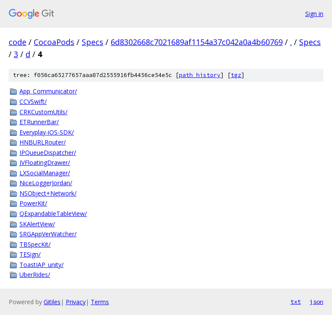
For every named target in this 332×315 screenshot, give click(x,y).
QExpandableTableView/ (53, 213)
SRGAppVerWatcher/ (48, 234)
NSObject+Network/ (48, 193)
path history (199, 75)
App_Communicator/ (48, 91)
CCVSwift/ (33, 101)
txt (295, 301)
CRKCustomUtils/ (43, 112)
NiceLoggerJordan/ (45, 183)
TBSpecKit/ (35, 244)
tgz (236, 75)
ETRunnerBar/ (39, 122)
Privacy (76, 302)
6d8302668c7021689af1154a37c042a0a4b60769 (197, 42)
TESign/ (30, 254)
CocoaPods (54, 42)
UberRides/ (34, 274)
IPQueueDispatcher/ (47, 152)
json (316, 301)
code (17, 42)
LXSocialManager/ (44, 173)
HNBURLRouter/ (42, 142)
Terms (100, 302)
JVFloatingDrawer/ (44, 162)
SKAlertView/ (37, 224)
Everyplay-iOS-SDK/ (46, 132)
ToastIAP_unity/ (41, 264)
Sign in (314, 14)
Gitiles (52, 302)
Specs (92, 42)
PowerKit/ (33, 203)
